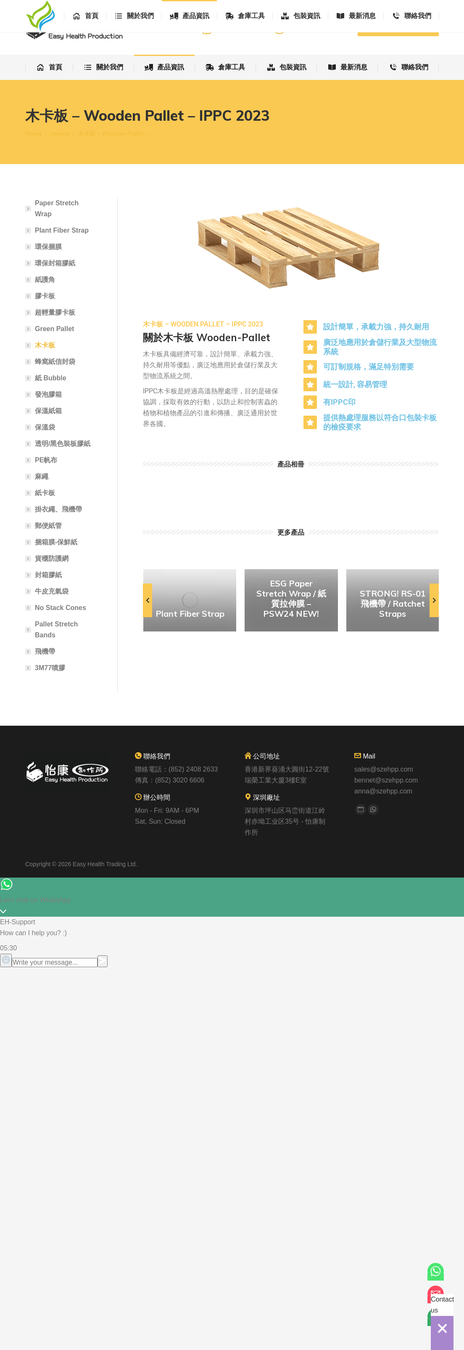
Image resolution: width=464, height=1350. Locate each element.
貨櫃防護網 (52, 558)
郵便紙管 (48, 525)
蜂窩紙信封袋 (55, 361)
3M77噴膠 (50, 667)
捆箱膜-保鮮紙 (56, 542)
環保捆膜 (48, 246)
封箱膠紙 (48, 574)
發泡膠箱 (48, 394)
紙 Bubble (50, 378)
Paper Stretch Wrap (57, 208)
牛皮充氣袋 (52, 591)
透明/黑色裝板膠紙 (62, 443)
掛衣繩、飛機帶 (58, 509)
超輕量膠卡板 (55, 312)
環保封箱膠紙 (55, 263)
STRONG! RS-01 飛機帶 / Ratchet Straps (393, 603)
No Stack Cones (60, 607)
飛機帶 (45, 651)
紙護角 (45, 279)
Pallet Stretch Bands (56, 630)
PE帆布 (46, 460)
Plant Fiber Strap (190, 613)
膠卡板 (45, 296)
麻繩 (41, 476)
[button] (147, 600)
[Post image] (189, 600)
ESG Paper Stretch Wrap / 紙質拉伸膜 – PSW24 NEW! (291, 598)
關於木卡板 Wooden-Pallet (206, 337)
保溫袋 (45, 427)
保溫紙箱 (48, 410)
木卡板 (45, 345)
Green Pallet (54, 328)
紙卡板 (45, 492)
